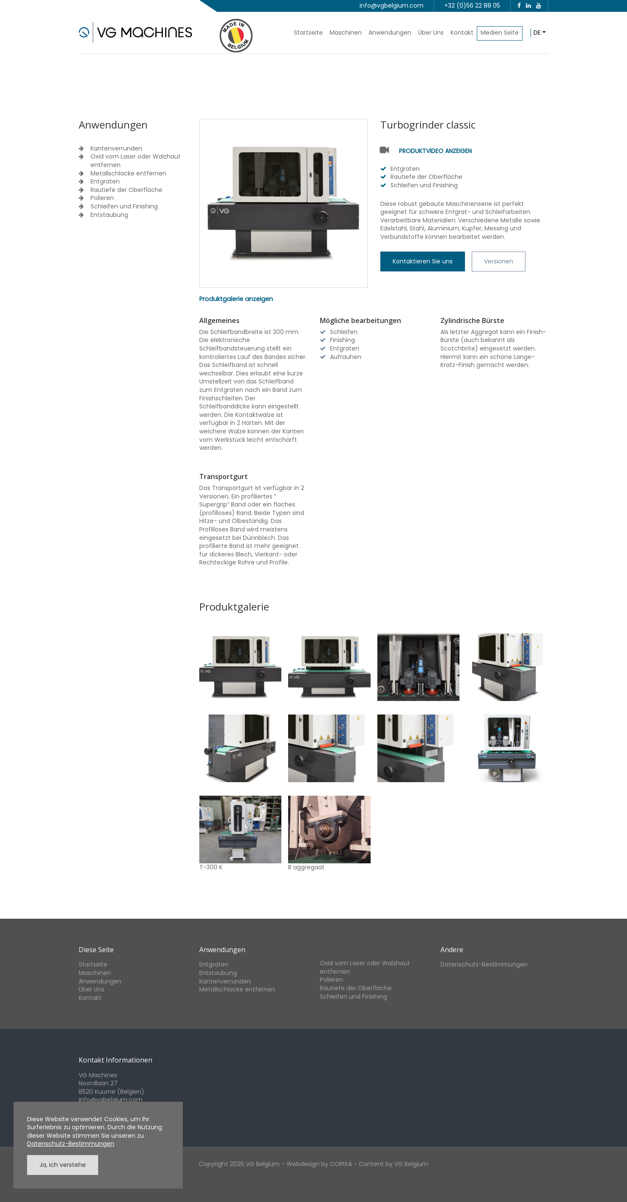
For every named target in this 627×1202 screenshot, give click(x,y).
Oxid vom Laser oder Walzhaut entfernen (136, 161)
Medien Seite (500, 32)
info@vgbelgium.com (392, 5)
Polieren (102, 198)
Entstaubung (109, 215)
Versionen (498, 261)
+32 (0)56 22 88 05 (472, 5)
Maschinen (346, 32)
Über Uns (431, 32)
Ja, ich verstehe (62, 1165)
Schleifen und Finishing (124, 207)
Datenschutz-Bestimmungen (484, 964)
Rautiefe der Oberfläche (126, 190)
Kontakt (462, 32)
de (537, 32)
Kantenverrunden (116, 149)
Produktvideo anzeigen (435, 151)
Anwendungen (389, 32)
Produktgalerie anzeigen (236, 299)
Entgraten (105, 182)
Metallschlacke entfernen (128, 174)
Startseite (308, 32)
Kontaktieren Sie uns (423, 261)
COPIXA (341, 1164)
